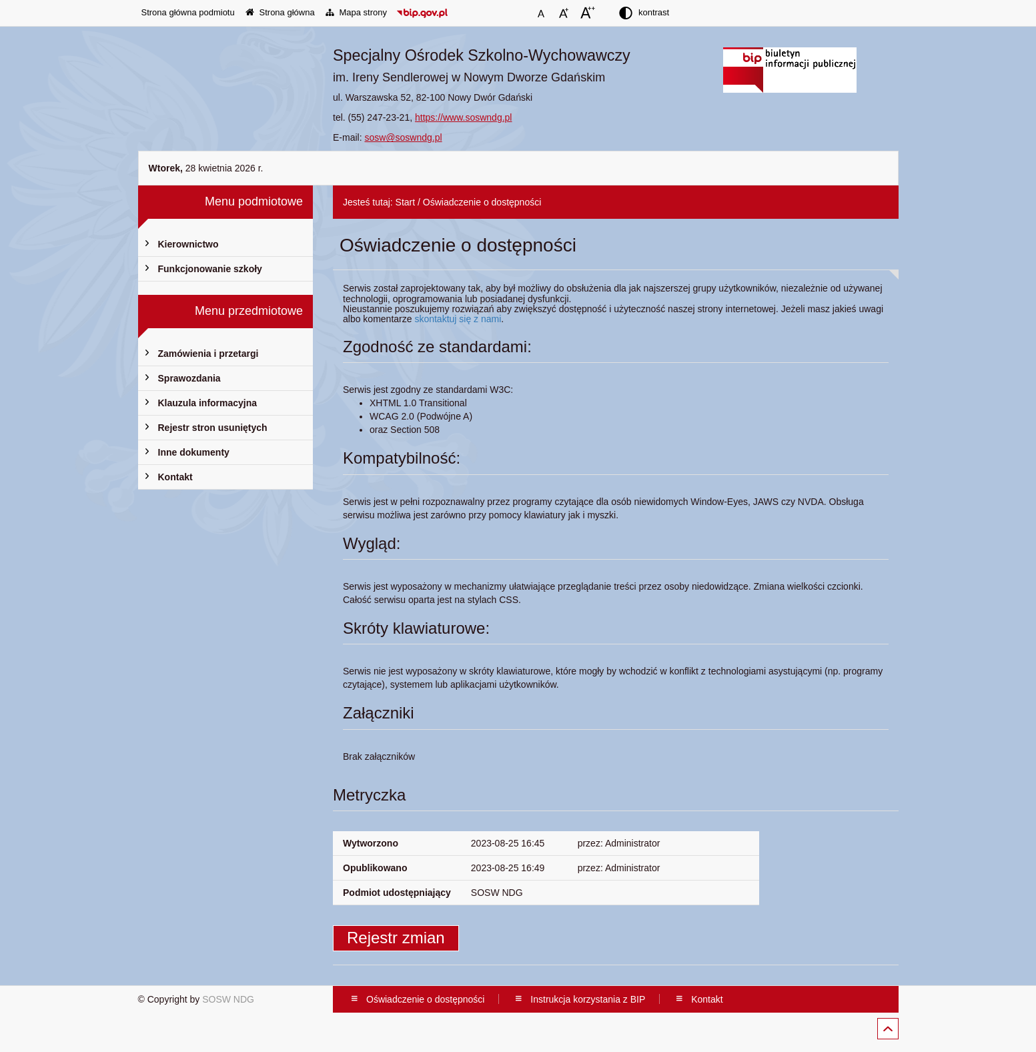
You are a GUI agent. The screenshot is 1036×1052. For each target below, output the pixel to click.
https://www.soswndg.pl (463, 117)
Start (406, 202)
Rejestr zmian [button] (396, 938)
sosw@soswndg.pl (403, 137)
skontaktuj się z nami (457, 319)
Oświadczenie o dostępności (482, 202)
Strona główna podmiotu (188, 12)
